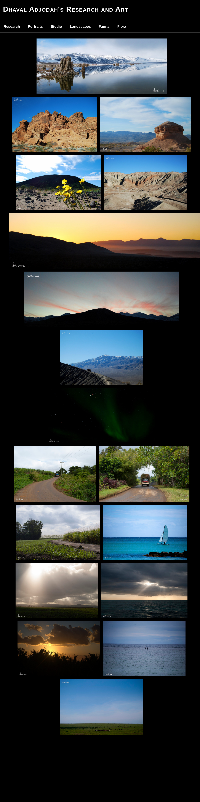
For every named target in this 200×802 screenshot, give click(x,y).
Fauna (104, 26)
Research (12, 26)
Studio (56, 26)
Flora (121, 26)
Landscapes (80, 26)
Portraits (35, 26)
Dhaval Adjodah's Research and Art (65, 9)
